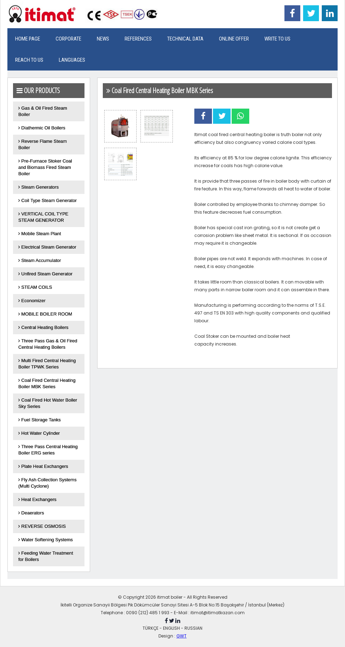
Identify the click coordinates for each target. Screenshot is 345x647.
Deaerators (31, 512)
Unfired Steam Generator (45, 273)
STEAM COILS (35, 287)
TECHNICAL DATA (185, 39)
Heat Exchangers (37, 499)
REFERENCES (138, 39)
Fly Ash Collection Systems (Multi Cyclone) (47, 483)
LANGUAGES (72, 60)
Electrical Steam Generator (47, 247)
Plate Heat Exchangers (43, 466)
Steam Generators (38, 187)
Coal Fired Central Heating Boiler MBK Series (47, 383)
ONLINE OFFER (234, 39)
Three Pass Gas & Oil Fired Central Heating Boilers (47, 344)
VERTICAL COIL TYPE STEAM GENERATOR (43, 217)
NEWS (103, 39)
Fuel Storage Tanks (39, 419)
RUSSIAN (193, 628)
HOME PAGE (27, 39)
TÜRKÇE (150, 628)
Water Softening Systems (45, 539)
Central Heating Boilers (43, 327)
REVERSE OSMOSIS (42, 526)
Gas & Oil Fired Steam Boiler (42, 111)
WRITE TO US (277, 39)
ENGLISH (171, 628)
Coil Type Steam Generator (47, 200)
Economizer (31, 300)
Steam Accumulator (39, 260)
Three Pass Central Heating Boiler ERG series (48, 450)
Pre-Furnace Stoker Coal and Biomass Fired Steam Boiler (45, 167)
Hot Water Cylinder (39, 433)
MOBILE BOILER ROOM (45, 314)
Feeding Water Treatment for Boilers (45, 556)
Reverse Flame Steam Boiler (42, 144)
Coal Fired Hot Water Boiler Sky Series (47, 403)
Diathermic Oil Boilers (41, 127)
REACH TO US (29, 60)
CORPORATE (68, 39)
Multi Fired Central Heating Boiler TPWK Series (47, 364)
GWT (181, 636)
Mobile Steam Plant (39, 233)
